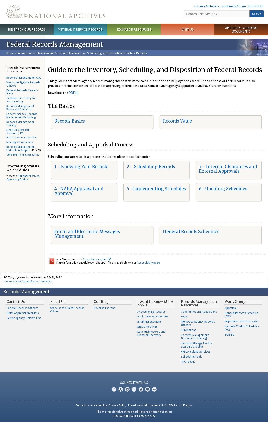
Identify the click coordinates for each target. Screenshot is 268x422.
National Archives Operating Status (23, 177)
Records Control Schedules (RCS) (242, 327)
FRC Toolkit (188, 361)
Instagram (127, 389)
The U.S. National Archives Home (55, 11)
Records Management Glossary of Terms (195, 336)
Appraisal (230, 308)
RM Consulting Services (195, 351)
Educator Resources (134, 29)
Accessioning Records (151, 312)
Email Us (57, 301)
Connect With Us (134, 382)
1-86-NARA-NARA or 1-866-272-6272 (134, 416)
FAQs (184, 316)
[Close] (263, 383)
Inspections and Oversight (241, 321)
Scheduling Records (154, 166)
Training (229, 334)
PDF (72, 92)
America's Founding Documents (241, 29)
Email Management (149, 321)
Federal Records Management (36, 53)
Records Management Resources (199, 303)
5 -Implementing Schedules (156, 188)
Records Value (177, 121)
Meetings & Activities (19, 142)
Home (10, 53)
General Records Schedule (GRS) (241, 314)
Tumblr (134, 389)
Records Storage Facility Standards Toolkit (196, 344)
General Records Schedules (191, 231)
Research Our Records (27, 29)
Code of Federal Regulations (199, 312)
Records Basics (69, 121)
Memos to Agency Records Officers (23, 84)
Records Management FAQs (23, 78)
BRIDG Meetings (147, 326)
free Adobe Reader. (97, 259)
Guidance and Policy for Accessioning (21, 99)
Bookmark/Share (233, 6)
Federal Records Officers (22, 308)
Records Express (104, 308)
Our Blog (101, 301)
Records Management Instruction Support (20, 148)
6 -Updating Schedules (223, 188)
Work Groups (236, 301)
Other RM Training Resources (22, 155)
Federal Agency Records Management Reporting (21, 115)
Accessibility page (148, 262)
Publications (188, 330)
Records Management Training (20, 123)
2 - (130, 166)
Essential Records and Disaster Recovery (151, 333)
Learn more (230, 414)
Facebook (113, 389)
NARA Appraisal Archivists (23, 313)
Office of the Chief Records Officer (67, 309)
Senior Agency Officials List (24, 318)
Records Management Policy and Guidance (20, 107)
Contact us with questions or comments (28, 281)
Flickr (154, 389)
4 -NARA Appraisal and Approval (78, 191)
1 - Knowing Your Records (81, 166)
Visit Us (188, 29)
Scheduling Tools (191, 356)
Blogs (147, 389)
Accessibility (99, 405)
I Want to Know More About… (155, 303)
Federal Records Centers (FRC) (22, 91)
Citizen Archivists (206, 6)
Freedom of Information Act (145, 405)
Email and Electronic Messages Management (87, 234)
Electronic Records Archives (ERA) (18, 131)
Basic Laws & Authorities (21, 137)
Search (256, 14)
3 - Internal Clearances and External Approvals (228, 169)
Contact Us (256, 6)
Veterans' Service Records (80, 29)
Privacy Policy (117, 405)
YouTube (140, 389)
